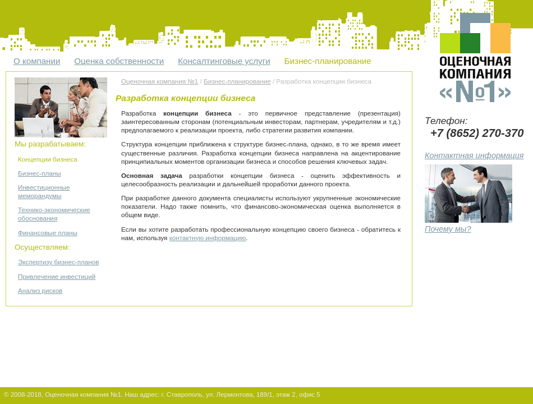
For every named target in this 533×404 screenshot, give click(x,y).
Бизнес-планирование (327, 61)
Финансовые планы (47, 232)
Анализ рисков (40, 290)
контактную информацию (207, 237)
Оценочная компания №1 (159, 81)
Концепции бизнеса (47, 159)
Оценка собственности (119, 61)
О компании (36, 61)
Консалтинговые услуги (224, 61)
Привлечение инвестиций (56, 276)
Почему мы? (468, 224)
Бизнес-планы (39, 173)
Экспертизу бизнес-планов (58, 261)
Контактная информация (474, 155)
